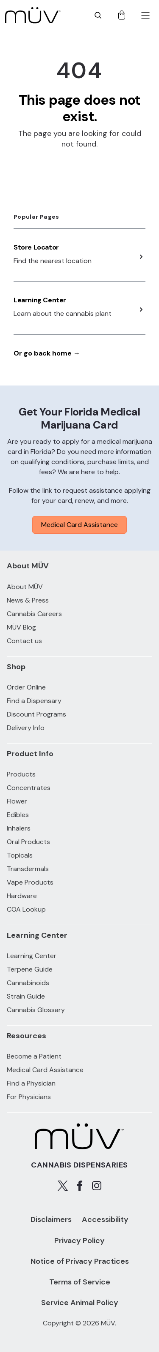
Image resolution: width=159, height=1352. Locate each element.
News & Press (28, 600)
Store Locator (36, 247)
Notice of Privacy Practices (80, 1261)
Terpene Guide (30, 969)
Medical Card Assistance (79, 524)
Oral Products (28, 841)
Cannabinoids (28, 982)
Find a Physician (31, 1083)
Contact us (24, 640)
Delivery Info (26, 727)
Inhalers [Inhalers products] (19, 828)
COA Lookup (26, 909)
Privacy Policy (79, 1240)
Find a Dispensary (34, 700)
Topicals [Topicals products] (20, 855)
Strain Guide (26, 996)
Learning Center (40, 300)
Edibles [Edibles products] (18, 814)
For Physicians (29, 1096)
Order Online (26, 687)
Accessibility (105, 1219)
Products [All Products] (21, 774)
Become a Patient (34, 1056)
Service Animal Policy (79, 1303)
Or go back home (47, 353)
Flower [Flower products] (17, 801)
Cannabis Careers (34, 613)
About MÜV (25, 586)
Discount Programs (36, 714)
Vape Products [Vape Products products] (30, 882)
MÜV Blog (21, 627)
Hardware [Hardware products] (22, 895)
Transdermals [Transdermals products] (28, 868)
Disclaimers (51, 1219)
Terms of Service (79, 1282)
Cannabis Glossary (36, 1009)
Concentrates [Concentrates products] (28, 787)
